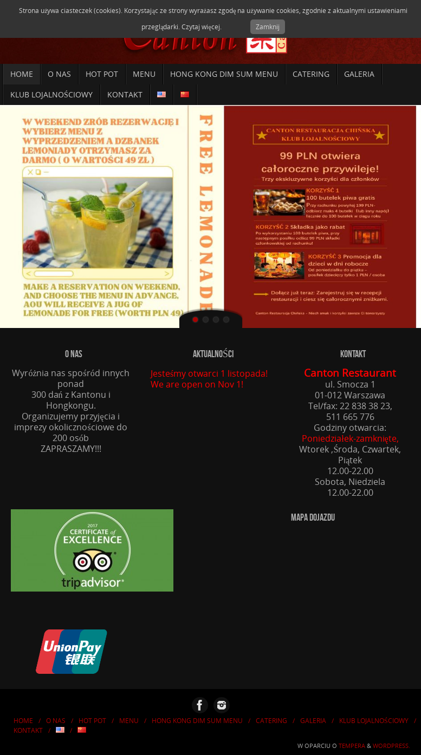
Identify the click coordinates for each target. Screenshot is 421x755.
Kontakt (28, 730)
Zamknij (268, 26)
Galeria (313, 720)
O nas (56, 720)
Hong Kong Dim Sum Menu (197, 720)
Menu (129, 720)
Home (23, 720)
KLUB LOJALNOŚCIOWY (374, 720)
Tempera (352, 745)
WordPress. (391, 745)
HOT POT (92, 720)
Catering (271, 720)
